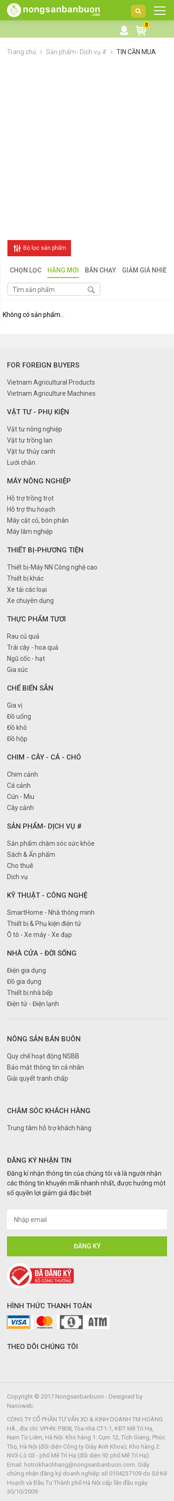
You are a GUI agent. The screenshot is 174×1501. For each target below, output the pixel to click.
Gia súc (17, 669)
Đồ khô (17, 727)
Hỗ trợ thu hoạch (31, 509)
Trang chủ (21, 52)
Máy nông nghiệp (39, 481)
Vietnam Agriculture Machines (51, 393)
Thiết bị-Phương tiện (45, 550)
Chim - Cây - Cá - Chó (44, 757)
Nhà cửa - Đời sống (42, 953)
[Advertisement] (87, 148)
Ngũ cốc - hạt (26, 658)
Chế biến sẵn (30, 688)
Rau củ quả (23, 636)
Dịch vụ (17, 876)
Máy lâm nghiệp (30, 531)
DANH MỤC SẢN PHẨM (157, 12)
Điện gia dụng (26, 970)
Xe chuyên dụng (30, 600)
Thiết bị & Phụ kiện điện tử (44, 923)
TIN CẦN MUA (136, 52)
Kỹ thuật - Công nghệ (47, 895)
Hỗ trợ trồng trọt (30, 498)
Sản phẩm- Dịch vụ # (76, 52)
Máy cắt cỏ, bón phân (38, 520)
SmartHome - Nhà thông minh (51, 912)
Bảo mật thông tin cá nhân (45, 1067)
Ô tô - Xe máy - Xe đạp (39, 934)
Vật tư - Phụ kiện (38, 412)
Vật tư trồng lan (29, 440)
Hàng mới (63, 271)
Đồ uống (19, 716)
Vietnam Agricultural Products (51, 382)
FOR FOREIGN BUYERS (43, 365)
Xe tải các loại (27, 589)
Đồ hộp (17, 738)
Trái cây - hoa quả (32, 647)
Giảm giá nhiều (146, 271)
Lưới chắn (21, 462)
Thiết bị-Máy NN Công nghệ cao (52, 567)
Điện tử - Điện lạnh (33, 1003)
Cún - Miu (20, 796)
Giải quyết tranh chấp (37, 1078)
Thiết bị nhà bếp (30, 992)
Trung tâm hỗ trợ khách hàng (49, 1128)
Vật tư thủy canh (31, 451)
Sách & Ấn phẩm (31, 854)
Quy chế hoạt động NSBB (43, 1056)
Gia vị (14, 705)
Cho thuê (20, 865)
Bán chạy (100, 271)
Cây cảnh (20, 807)
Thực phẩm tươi (36, 619)
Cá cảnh (19, 785)
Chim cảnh (22, 774)
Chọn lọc (25, 271)
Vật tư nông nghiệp (34, 429)
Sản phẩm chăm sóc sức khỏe (51, 843)
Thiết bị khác (25, 578)
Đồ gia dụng (24, 981)
